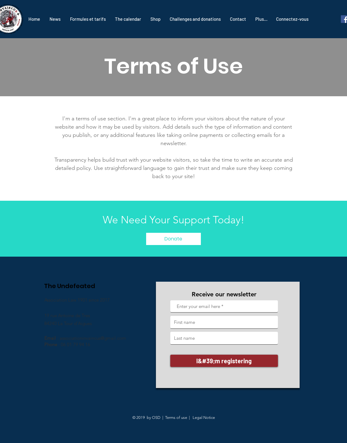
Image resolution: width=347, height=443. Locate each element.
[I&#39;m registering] (224, 361)
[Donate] (173, 239)
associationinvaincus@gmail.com (93, 338)
